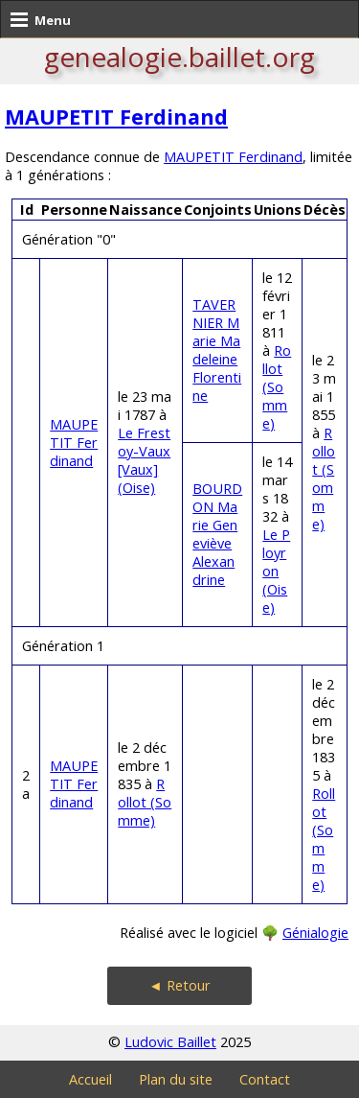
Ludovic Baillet (170, 1042)
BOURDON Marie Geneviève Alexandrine (217, 534)
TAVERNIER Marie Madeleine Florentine (216, 350)
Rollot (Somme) (276, 386)
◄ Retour (179, 985)
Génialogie (315, 932)
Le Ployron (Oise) (276, 571)
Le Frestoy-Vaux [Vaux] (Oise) (144, 460)
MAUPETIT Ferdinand (116, 116)
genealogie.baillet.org (179, 56)
